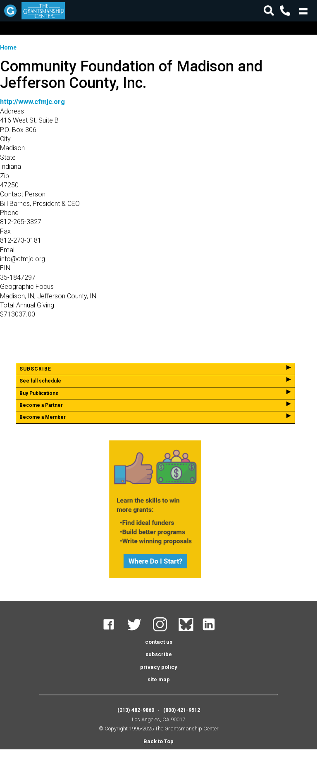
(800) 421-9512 (181, 710)
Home (8, 47)
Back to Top (158, 741)
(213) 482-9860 (135, 710)
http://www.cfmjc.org (32, 102)
